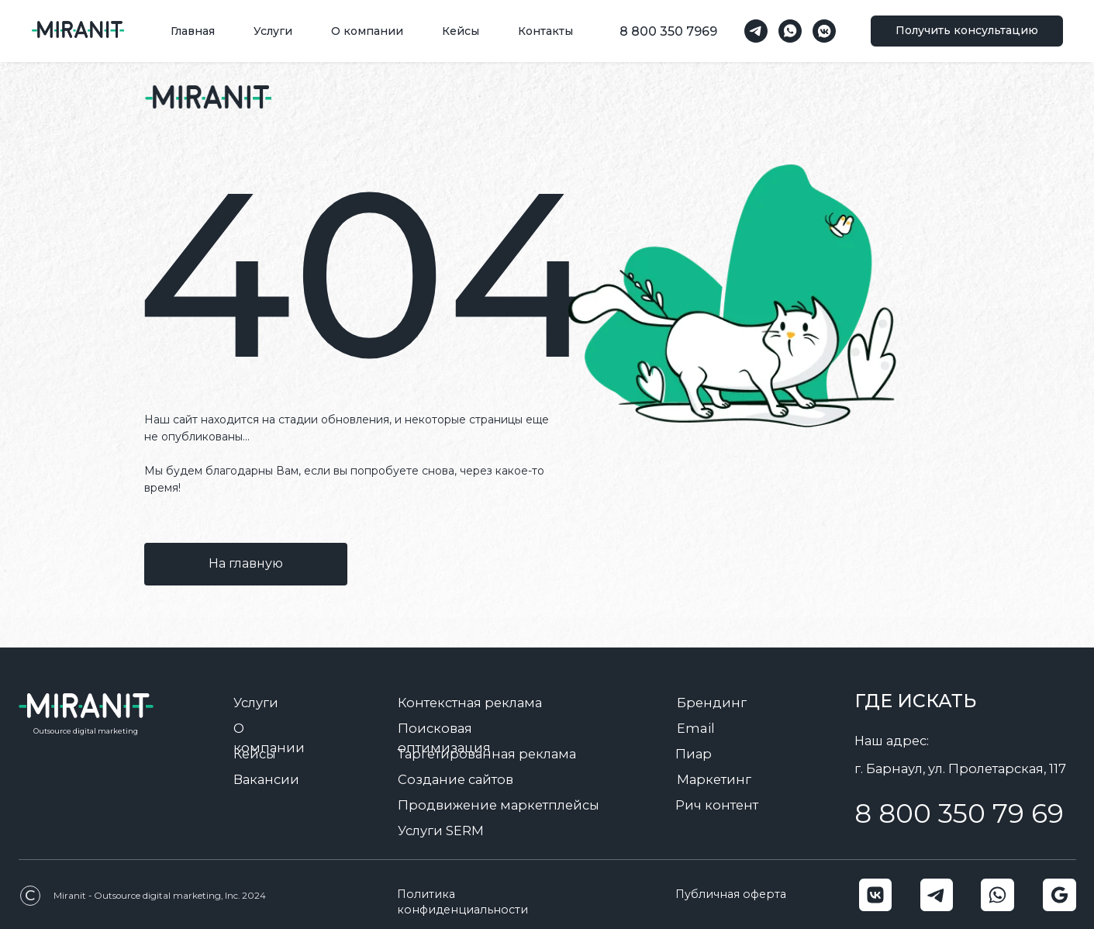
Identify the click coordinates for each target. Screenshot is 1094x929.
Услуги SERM (441, 830)
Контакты (545, 31)
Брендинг (712, 702)
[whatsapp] (790, 31)
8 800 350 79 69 (959, 813)
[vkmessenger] (824, 31)
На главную (246, 563)
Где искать (915, 700)
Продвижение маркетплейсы (498, 805)
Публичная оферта (730, 894)
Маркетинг (714, 779)
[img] (207, 97)
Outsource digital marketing (85, 731)
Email (696, 728)
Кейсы (460, 31)
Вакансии (266, 779)
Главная (193, 31)
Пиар (693, 754)
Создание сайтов (455, 779)
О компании (367, 31)
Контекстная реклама (470, 702)
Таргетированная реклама (487, 754)
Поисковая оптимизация (444, 738)
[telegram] (756, 31)
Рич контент (716, 805)
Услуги (273, 31)
